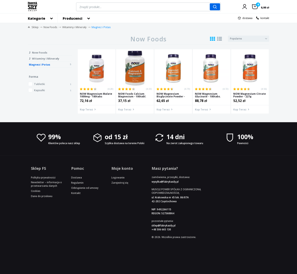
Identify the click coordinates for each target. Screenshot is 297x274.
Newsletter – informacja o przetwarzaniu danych (46, 184)
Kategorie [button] (36, 18)
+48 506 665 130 (161, 229)
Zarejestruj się (119, 182)
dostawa (247, 18)
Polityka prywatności (43, 177)
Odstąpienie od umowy (84, 188)
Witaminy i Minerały (74, 27)
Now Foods (50, 27)
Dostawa (76, 177)
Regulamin (77, 182)
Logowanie (118, 177)
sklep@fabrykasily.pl (164, 225)
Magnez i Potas (101, 27)
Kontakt (76, 193)
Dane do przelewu (41, 196)
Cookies (35, 191)
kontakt (264, 18)
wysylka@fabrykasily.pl (165, 181)
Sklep (35, 27)
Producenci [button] (72, 18)
